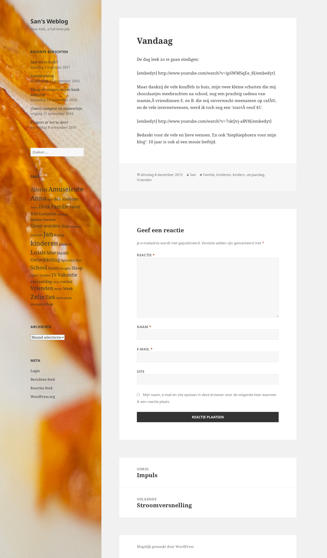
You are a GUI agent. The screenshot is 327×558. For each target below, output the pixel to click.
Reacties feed (41, 388)
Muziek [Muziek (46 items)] (63, 253)
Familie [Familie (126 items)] (60, 206)
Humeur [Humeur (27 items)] (75, 226)
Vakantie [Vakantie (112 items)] (67, 275)
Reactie (146, 255)
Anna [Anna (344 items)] (38, 198)
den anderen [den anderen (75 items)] (66, 199)
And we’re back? (44, 62)
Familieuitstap (42, 75)
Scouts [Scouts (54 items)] (53, 268)
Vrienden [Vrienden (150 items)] (42, 288)
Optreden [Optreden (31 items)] (68, 260)
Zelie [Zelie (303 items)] (37, 297)
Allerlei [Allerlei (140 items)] (39, 189)
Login (35, 370)
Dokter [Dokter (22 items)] (34, 207)
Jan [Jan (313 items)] (48, 234)
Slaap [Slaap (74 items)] (77, 268)
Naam (144, 326)
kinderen (223, 174)
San (193, 174)
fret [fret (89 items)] (34, 214)
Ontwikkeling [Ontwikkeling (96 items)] (45, 260)
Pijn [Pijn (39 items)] (78, 260)
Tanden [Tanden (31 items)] (44, 275)
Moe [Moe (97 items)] (51, 253)
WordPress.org (43, 396)
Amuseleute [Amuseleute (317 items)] (65, 189)
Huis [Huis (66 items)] (65, 226)
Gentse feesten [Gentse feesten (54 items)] (43, 219)
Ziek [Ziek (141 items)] (50, 297)
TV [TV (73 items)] (54, 275)
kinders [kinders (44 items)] (65, 244)
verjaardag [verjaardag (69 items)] (41, 281)
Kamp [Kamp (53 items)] (59, 234)
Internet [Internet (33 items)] (37, 235)
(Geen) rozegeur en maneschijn (56, 108)
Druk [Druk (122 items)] (44, 206)
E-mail (145, 349)
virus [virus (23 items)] (56, 282)
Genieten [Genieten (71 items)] (47, 214)
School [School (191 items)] (39, 267)
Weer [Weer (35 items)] (58, 289)
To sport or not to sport (49, 122)
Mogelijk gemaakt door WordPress (165, 546)
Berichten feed (43, 379)
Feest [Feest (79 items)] (74, 207)
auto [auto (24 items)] (50, 199)
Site (141, 371)
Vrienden (144, 179)
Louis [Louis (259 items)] (38, 252)
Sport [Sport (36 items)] (34, 275)
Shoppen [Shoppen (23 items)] (65, 268)
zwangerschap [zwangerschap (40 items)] (42, 304)
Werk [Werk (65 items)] (68, 288)
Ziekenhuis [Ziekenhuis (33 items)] (64, 298)
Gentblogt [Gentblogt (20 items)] (62, 214)
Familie (209, 174)
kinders (239, 174)
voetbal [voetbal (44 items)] (66, 281)
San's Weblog (49, 21)
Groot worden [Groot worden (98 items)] (45, 226)
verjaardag (255, 174)
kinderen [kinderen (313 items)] (44, 243)
